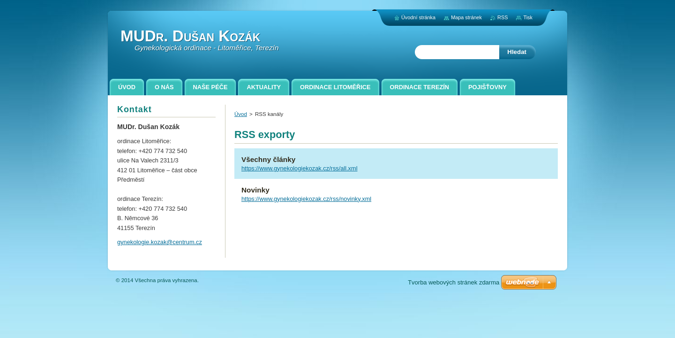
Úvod (240, 114)
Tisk (527, 17)
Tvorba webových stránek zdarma (453, 282)
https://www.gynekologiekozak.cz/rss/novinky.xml (306, 198)
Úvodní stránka (418, 17)
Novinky (255, 190)
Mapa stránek (466, 17)
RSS (502, 17)
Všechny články (268, 159)
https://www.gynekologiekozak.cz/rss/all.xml (299, 168)
